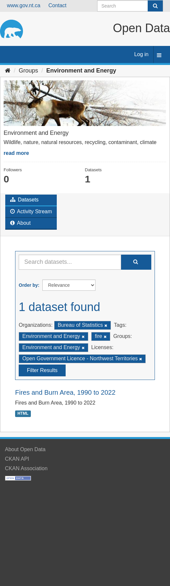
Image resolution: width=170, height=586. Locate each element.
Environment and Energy (81, 70)
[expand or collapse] (159, 56)
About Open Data (25, 449)
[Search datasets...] (70, 262)
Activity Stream (31, 211)
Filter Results (42, 370)
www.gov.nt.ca (23, 5)
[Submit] (155, 5)
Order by (28, 285)
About (20, 223)
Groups (28, 70)
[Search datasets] (130, 5)
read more (16, 153)
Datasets (24, 199)
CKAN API (17, 459)
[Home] (8, 70)
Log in (141, 54)
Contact (57, 5)
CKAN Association (26, 468)
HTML (22, 413)
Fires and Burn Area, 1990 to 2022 (65, 392)
